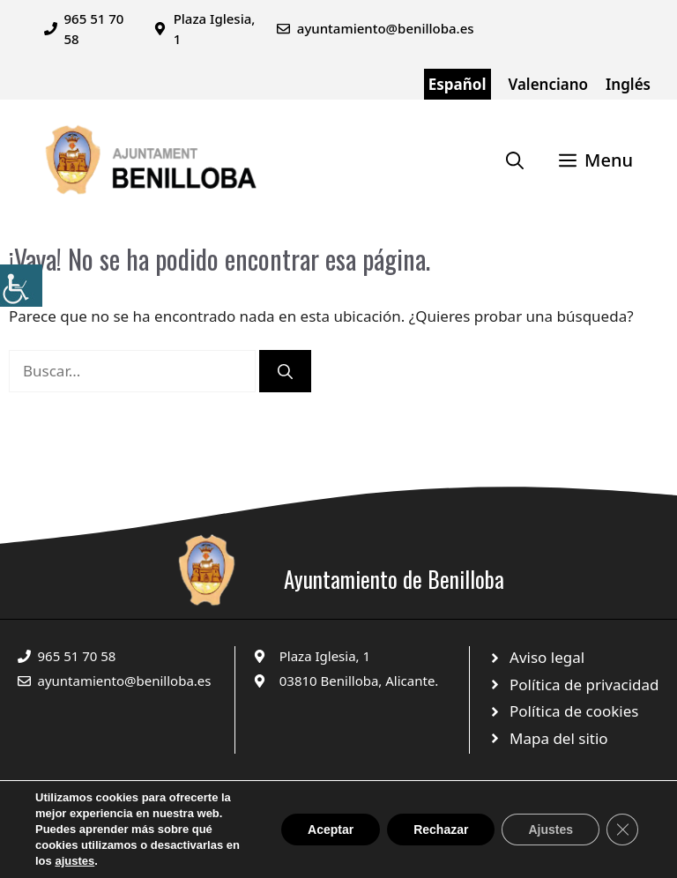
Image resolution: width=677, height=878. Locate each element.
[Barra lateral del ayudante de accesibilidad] (21, 285)
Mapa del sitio (559, 738)
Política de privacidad (584, 684)
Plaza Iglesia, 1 (324, 656)
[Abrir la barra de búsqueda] (514, 160)
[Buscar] (285, 371)
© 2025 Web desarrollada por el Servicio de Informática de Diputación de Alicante (213, 827)
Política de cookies (574, 711)
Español (457, 84)
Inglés (628, 84)
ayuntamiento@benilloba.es (385, 28)
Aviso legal (547, 657)
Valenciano (549, 84)
